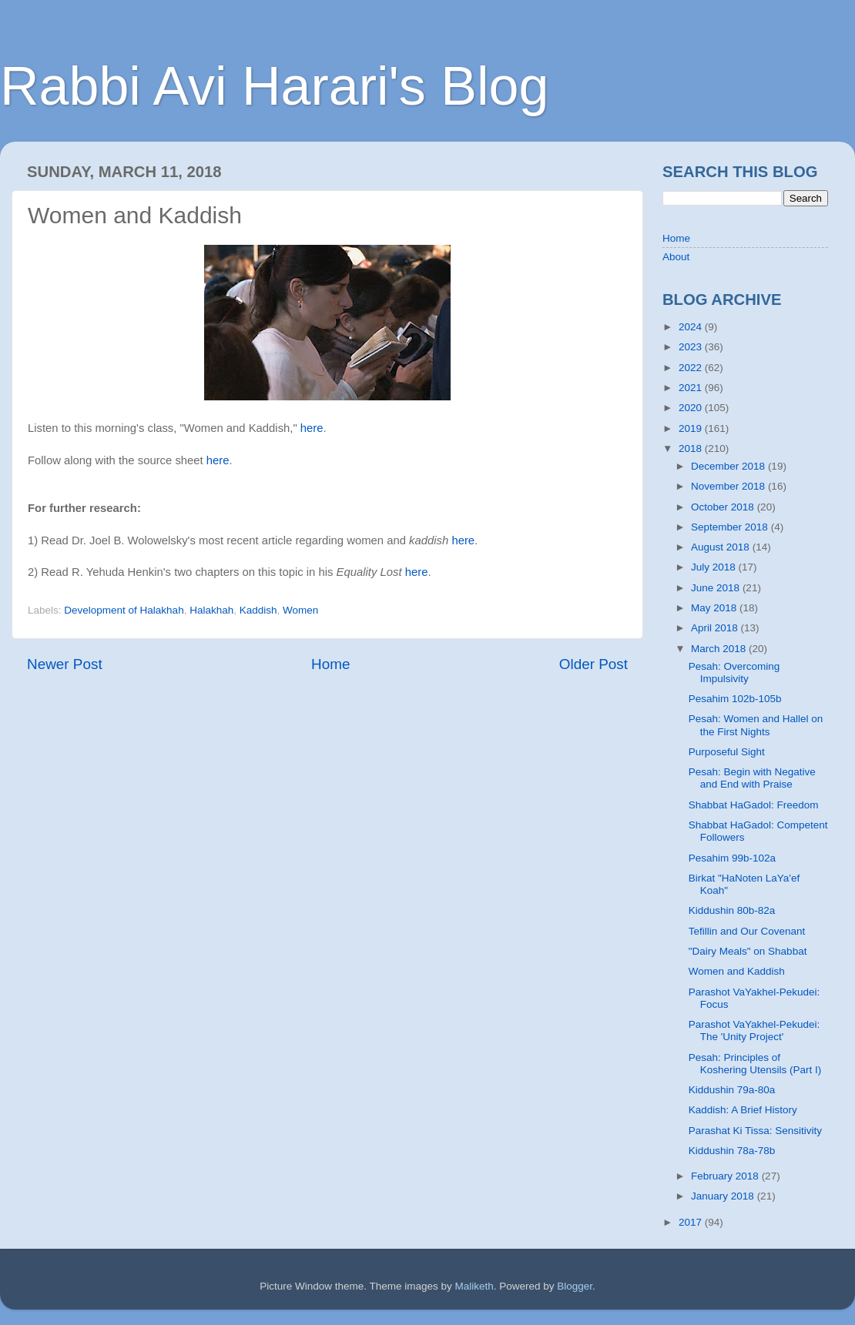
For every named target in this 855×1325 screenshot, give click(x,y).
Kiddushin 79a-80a (732, 1090)
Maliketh (473, 1286)
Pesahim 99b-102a (732, 858)
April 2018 (716, 628)
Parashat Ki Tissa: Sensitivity (755, 1130)
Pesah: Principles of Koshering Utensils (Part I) (755, 1064)
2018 (692, 448)
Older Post (593, 664)
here (312, 428)
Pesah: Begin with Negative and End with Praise (752, 778)
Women (300, 610)
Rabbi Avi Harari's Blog (274, 86)
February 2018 (726, 1176)
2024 (692, 327)
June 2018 (717, 588)
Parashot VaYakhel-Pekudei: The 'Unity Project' (754, 1030)
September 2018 (731, 527)
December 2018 (729, 466)
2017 (692, 1222)
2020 (692, 407)
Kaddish (258, 610)
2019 (692, 428)
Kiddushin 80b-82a (732, 910)
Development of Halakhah (123, 610)
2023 (692, 347)
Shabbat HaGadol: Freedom (754, 805)
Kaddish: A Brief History (743, 1110)
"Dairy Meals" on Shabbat (748, 951)
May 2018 (715, 608)
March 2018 (720, 648)
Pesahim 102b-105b (735, 698)
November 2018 (729, 486)
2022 (692, 367)
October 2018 (724, 507)
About (675, 257)
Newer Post (64, 664)
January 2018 (724, 1196)
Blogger (574, 1286)
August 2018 (722, 547)
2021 (692, 387)
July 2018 (715, 567)
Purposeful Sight (727, 752)
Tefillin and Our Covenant (747, 931)
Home (330, 664)
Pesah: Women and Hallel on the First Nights (756, 725)
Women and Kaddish (737, 971)
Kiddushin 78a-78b (732, 1150)
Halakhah (211, 610)
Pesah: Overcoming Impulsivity (734, 672)
